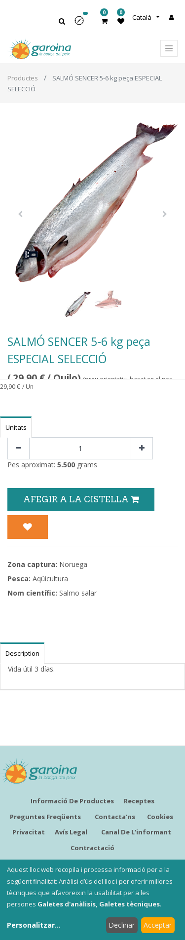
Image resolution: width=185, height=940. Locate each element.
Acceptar (158, 925)
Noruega (73, 564)
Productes (22, 78)
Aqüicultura (50, 578)
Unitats (16, 427)
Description (22, 653)
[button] (82, 24)
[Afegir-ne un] (142, 448)
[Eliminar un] (18, 448)
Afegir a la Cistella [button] (81, 499)
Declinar (122, 925)
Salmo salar (78, 593)
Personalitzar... (34, 925)
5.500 (66, 464)
